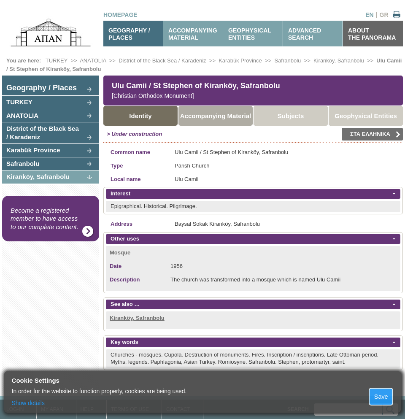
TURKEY (57, 60)
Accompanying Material (215, 115)
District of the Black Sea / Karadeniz (162, 60)
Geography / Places (41, 88)
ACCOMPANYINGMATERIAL (192, 34)
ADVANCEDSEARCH (304, 34)
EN (369, 14)
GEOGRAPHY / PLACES (129, 34)
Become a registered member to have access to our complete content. (44, 218)
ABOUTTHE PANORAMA (372, 34)
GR (384, 14)
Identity (140, 115)
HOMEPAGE (120, 14)
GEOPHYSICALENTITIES (249, 34)
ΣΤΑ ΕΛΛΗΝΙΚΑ (375, 134)
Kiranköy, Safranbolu (338, 60)
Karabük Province (240, 60)
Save (381, 396)
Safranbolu (22, 163)
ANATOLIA (93, 60)
